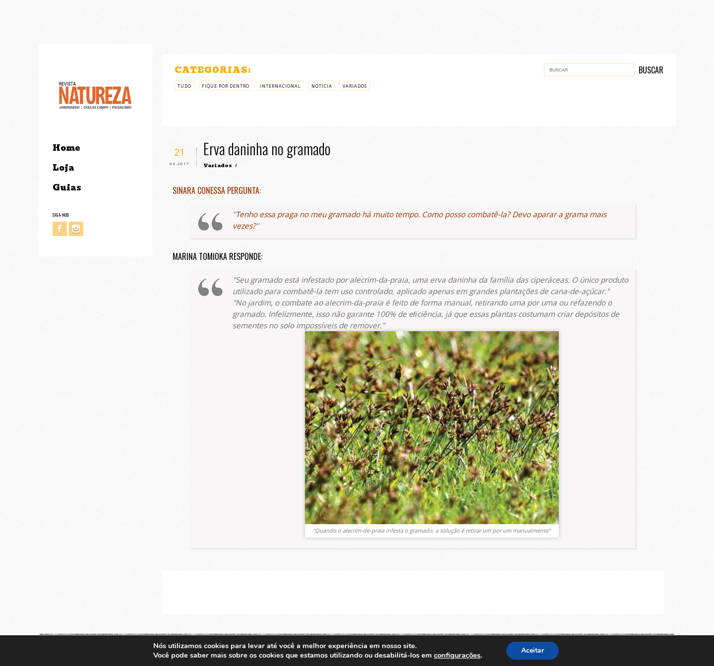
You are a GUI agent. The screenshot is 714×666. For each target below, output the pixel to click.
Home (66, 148)
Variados (355, 86)
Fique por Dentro (225, 86)
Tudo (184, 86)
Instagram (76, 229)
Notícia (321, 86)
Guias (67, 188)
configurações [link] (457, 655)
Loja (63, 168)
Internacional (280, 86)
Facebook (60, 229)
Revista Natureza (95, 94)
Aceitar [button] (532, 650)
